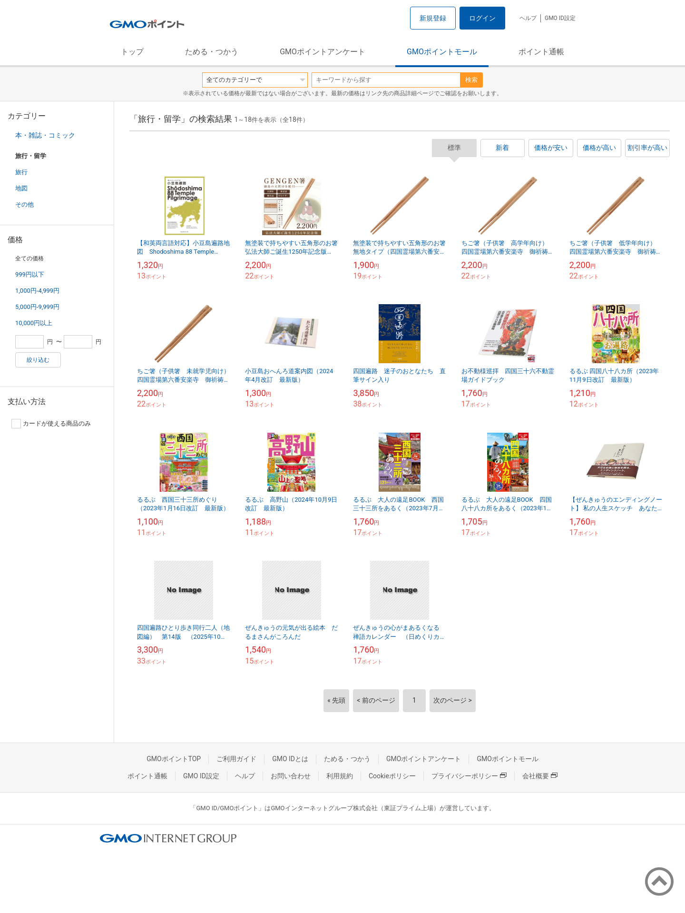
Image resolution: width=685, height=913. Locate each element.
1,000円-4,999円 (37, 290)
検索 (471, 79)
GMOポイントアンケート (322, 51)
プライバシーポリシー (469, 776)
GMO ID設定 (560, 18)
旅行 (21, 172)
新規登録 (433, 18)
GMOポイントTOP (174, 759)
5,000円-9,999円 (37, 306)
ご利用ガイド (236, 759)
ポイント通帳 (541, 51)
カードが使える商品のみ (51, 423)
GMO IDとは (290, 759)
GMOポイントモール (442, 51)
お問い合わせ (291, 776)
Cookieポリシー (392, 776)
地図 (21, 188)
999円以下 (29, 274)
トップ (132, 51)
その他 (24, 204)
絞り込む (38, 360)
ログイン (482, 18)
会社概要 (540, 776)
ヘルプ (528, 18)
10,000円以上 (33, 323)
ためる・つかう (211, 51)
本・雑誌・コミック (45, 135)
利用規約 (339, 776)
